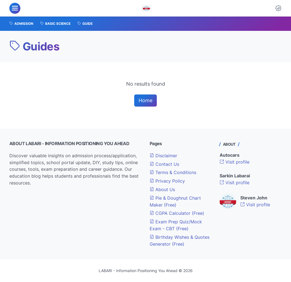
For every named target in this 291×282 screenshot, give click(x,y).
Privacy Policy (167, 181)
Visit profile (234, 162)
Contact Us (164, 164)
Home (145, 100)
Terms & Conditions (173, 172)
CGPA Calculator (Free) (177, 213)
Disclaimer (163, 155)
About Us (162, 189)
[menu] (14, 8)
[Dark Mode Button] (278, 8)
